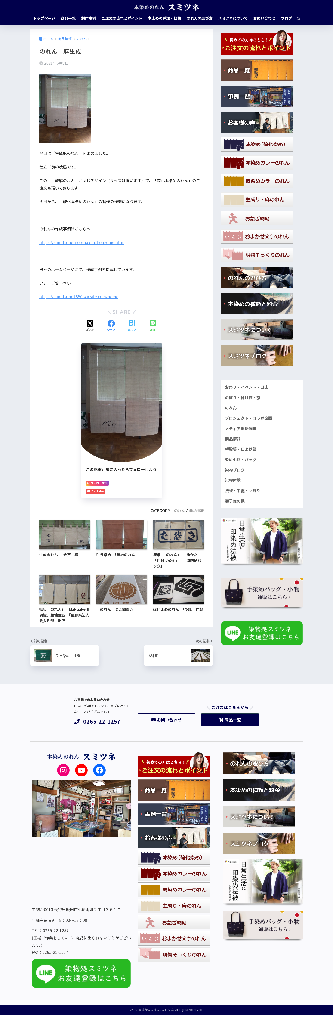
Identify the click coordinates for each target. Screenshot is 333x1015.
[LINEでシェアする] (153, 326)
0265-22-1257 (97, 721)
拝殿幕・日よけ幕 (240, 449)
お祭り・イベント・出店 (246, 387)
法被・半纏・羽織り (242, 490)
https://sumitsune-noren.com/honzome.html (81, 242)
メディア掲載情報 (240, 428)
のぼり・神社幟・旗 (242, 397)
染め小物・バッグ (240, 459)
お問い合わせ (166, 720)
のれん (179, 510)
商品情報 (196, 510)
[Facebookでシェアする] (111, 326)
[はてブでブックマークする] (132, 326)
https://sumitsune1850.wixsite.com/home (78, 296)
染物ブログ (235, 470)
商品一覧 (230, 720)
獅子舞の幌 (235, 501)
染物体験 (233, 480)
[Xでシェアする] (90, 326)
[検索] (296, 18)
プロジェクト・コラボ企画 (248, 418)
